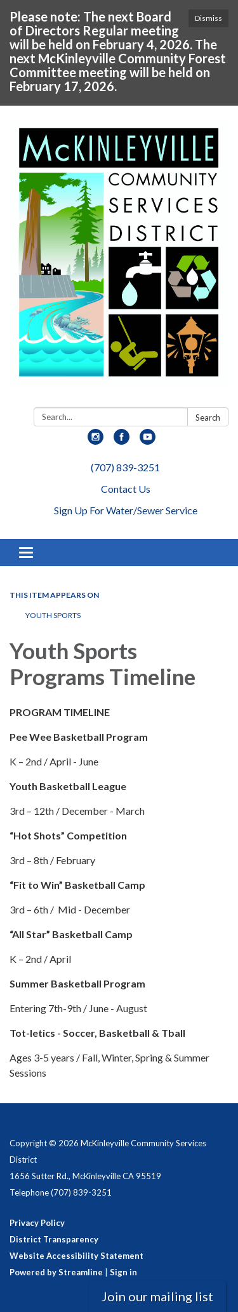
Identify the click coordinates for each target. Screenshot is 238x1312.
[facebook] (121, 441)
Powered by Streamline (56, 1272)
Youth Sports (53, 615)
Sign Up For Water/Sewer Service (125, 510)
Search (207, 417)
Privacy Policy (37, 1223)
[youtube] (147, 441)
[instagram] (95, 441)
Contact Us (125, 489)
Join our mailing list (157, 1296)
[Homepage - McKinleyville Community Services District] (119, 259)
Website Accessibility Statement (76, 1256)
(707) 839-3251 (125, 467)
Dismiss (208, 18)
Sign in (123, 1272)
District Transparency (54, 1239)
